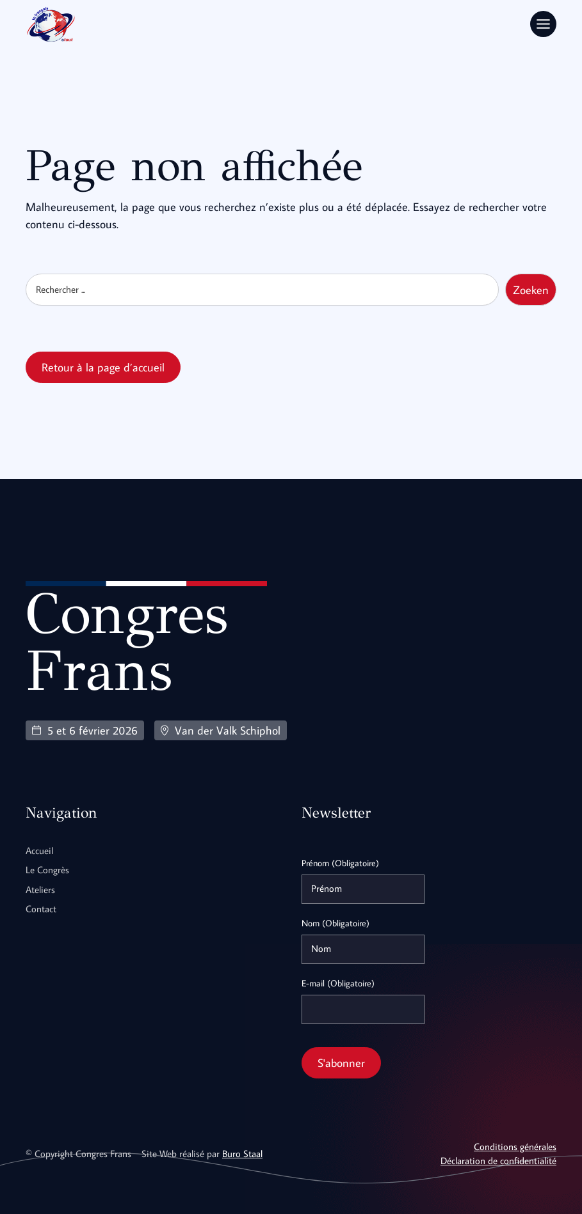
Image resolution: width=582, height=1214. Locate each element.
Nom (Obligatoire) (335, 922)
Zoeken (531, 289)
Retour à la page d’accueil (103, 366)
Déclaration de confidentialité (498, 1160)
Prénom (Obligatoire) (340, 862)
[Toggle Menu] (543, 24)
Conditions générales (515, 1146)
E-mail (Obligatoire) (338, 982)
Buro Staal (242, 1153)
